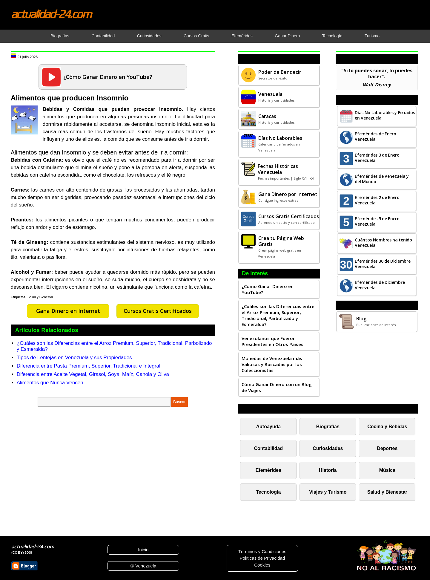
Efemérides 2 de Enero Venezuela (377, 200)
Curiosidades (328, 448)
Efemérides (268, 470)
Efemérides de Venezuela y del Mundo (382, 178)
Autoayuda (268, 426)
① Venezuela (143, 565)
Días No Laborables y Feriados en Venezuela (385, 115)
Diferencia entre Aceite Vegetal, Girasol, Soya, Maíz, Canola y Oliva (93, 374)
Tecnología (268, 492)
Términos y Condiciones (262, 551)
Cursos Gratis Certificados (158, 310)
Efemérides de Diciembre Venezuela (380, 284)
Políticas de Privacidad (262, 558)
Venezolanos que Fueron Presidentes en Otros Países (272, 341)
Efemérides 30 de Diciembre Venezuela (382, 263)
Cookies (262, 564)
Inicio (143, 549)
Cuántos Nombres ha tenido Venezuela (383, 242)
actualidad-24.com (51, 13)
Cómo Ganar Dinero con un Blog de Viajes (277, 387)
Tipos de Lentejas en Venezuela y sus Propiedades (74, 357)
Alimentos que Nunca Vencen (50, 382)
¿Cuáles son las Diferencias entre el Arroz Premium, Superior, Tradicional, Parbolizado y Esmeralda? (278, 315)
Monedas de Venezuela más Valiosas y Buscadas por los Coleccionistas (272, 364)
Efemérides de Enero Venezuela (375, 136)
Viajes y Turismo (327, 492)
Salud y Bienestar (40, 297)
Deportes (387, 448)
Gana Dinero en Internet (68, 310)
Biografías (328, 426)
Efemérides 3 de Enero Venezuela (377, 157)
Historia (328, 470)
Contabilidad (268, 448)
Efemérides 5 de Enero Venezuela (377, 221)
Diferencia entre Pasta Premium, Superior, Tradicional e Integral (88, 366)
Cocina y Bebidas (387, 426)
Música (387, 470)
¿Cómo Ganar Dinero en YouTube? (268, 289)
